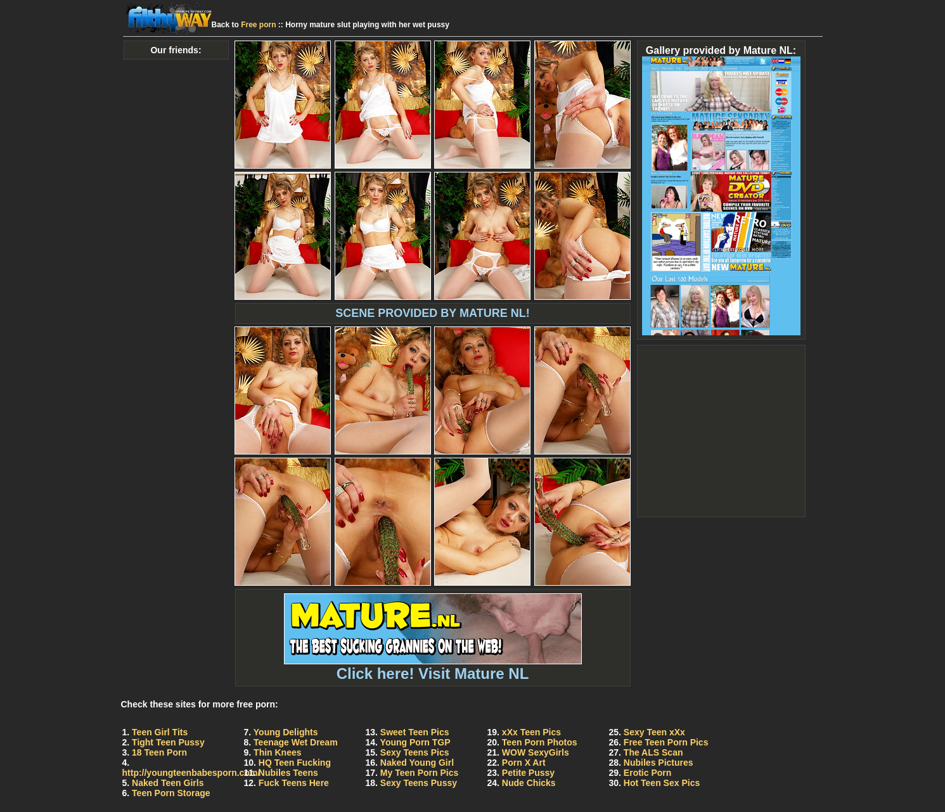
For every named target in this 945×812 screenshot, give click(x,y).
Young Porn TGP (415, 742)
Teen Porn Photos (539, 742)
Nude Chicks (529, 783)
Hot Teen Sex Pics (662, 783)
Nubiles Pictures (658, 762)
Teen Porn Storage (171, 793)
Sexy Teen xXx (654, 732)
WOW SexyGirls (535, 752)
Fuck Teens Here (294, 783)
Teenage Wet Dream (296, 742)
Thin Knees (277, 752)
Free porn (258, 24)
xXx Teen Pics (531, 732)
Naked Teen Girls (167, 783)
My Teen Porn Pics (419, 773)
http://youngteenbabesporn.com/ (191, 773)
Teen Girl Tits (160, 732)
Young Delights (286, 732)
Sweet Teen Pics (414, 732)
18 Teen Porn (159, 752)
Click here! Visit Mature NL (433, 666)
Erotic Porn (647, 773)
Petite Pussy (528, 773)
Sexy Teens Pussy (418, 783)
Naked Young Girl (417, 762)
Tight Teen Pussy (168, 742)
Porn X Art (524, 762)
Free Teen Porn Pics (666, 742)
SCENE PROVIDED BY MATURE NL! (432, 313)
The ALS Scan (653, 752)
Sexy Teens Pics (414, 752)
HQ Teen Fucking (295, 762)
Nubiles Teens (288, 773)
